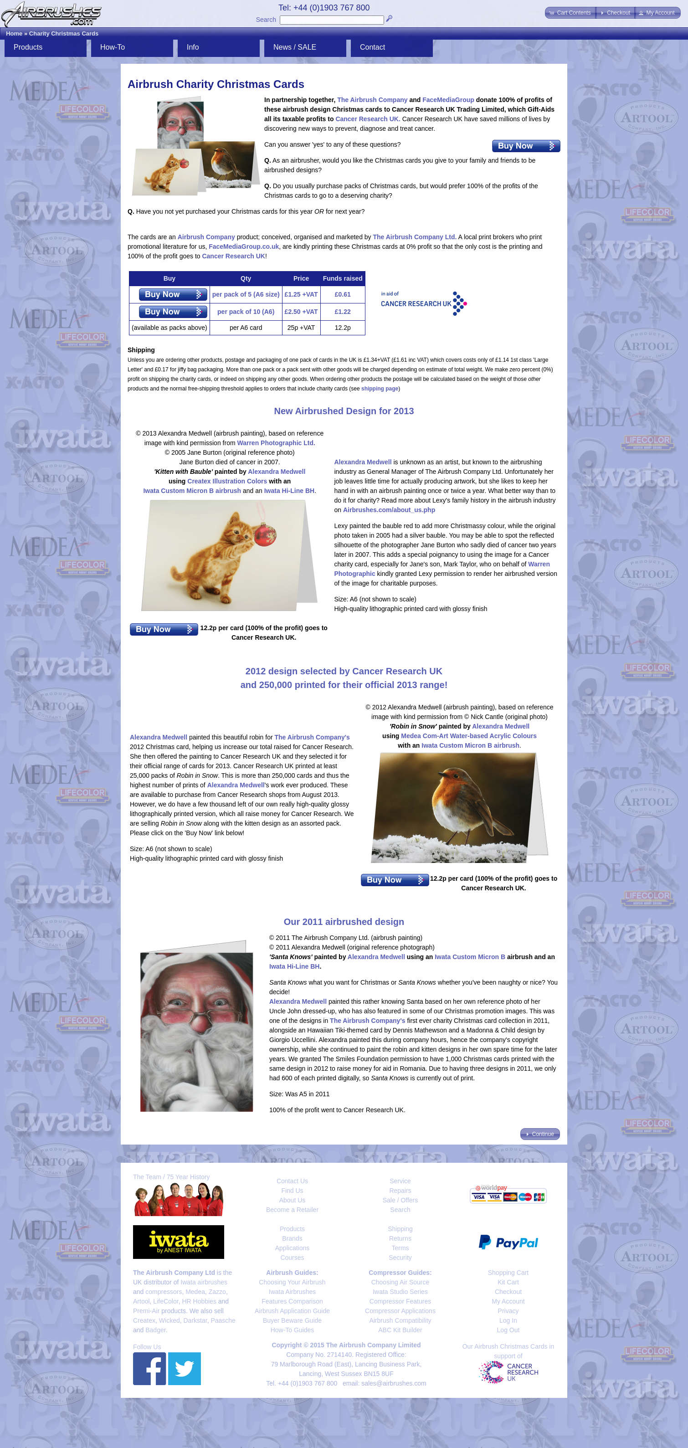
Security (400, 1257)
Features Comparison (292, 1301)
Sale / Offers (400, 1200)
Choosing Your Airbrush (292, 1282)
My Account (508, 1301)
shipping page (379, 388)
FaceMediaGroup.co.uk (244, 246)
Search (266, 19)
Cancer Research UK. (367, 119)
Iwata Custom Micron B (470, 956)
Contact (372, 47)
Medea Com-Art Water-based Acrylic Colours (469, 735)
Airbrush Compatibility (400, 1320)
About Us (292, 1200)
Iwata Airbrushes (292, 1291)
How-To (112, 47)
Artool (141, 1301)
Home (14, 33)
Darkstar (195, 1320)
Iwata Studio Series (400, 1291)
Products (28, 47)
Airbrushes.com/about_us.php (389, 509)
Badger (155, 1330)
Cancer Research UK (233, 256)
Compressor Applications (400, 1310)
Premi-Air (146, 1310)
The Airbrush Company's (312, 737)
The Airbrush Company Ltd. (415, 237)
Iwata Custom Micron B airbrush (192, 490)
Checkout (508, 1291)
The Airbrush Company (372, 99)
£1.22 (343, 311)
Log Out (508, 1330)
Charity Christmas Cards (63, 33)
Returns (400, 1238)
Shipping (400, 1228)
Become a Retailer (292, 1209)
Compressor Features (400, 1301)
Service (400, 1181)
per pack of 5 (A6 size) (246, 294)
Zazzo (217, 1291)
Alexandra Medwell (276, 471)
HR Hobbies (199, 1301)
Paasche (223, 1320)
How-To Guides (292, 1330)
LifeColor (165, 1301)
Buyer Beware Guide (292, 1320)
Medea (195, 1291)
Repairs (400, 1190)
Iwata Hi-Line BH (289, 490)
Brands (292, 1238)
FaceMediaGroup (448, 99)
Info (193, 47)
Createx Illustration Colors (227, 481)
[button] (570, 13)
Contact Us (292, 1181)
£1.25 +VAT (301, 294)
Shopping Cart (508, 1272)
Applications (292, 1248)
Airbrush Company (206, 237)
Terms (400, 1248)
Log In (508, 1320)
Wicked (169, 1320)
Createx (144, 1320)
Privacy (508, 1310)
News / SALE (294, 47)
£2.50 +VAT (301, 311)
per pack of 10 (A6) (245, 311)
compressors (163, 1291)
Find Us (292, 1190)
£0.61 (343, 294)
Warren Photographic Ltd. (276, 443)
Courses (292, 1257)
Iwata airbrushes (203, 1282)
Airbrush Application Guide (292, 1310)
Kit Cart (508, 1282)
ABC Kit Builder (400, 1330)
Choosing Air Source (400, 1282)
